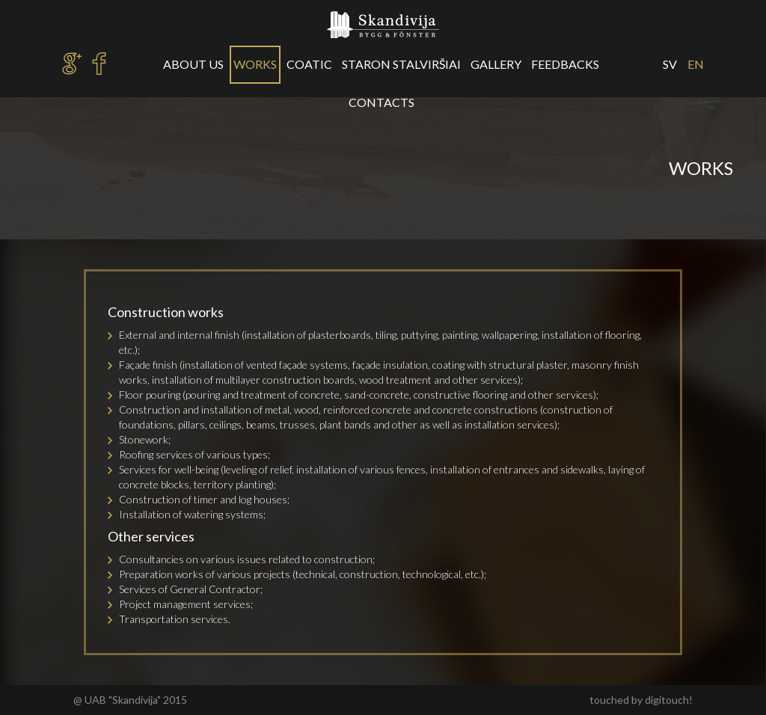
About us (193, 64)
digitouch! (669, 699)
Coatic (309, 64)
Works (255, 64)
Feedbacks (565, 64)
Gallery (496, 64)
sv (670, 64)
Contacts (381, 102)
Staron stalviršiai (401, 64)
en (695, 64)
